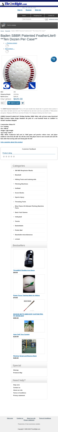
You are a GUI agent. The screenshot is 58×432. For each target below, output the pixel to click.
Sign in (19, 10)
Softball (18, 188)
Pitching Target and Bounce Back (25, 356)
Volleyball (18, 217)
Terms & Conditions (19, 393)
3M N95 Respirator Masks (24, 170)
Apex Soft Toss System (21, 334)
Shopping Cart (38, 15)
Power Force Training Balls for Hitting (26, 295)
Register (29, 10)
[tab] (29, 149)
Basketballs (19, 226)
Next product (10, 49)
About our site (17, 390)
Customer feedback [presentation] (29, 149)
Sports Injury (19, 197)
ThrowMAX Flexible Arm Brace (24, 270)
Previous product (11, 43)
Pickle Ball (18, 230)
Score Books (19, 193)
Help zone (16, 385)
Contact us (16, 387)
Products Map (17, 373)
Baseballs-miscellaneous (24, 235)
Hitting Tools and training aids (25, 179)
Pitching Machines (21, 184)
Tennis (17, 221)
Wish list (38, 10)
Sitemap (16, 370)
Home (2, 31)
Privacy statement (19, 395)
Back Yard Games (21, 212)
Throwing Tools (20, 202)
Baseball (7, 31)
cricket (17, 239)
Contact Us (51, 15)
